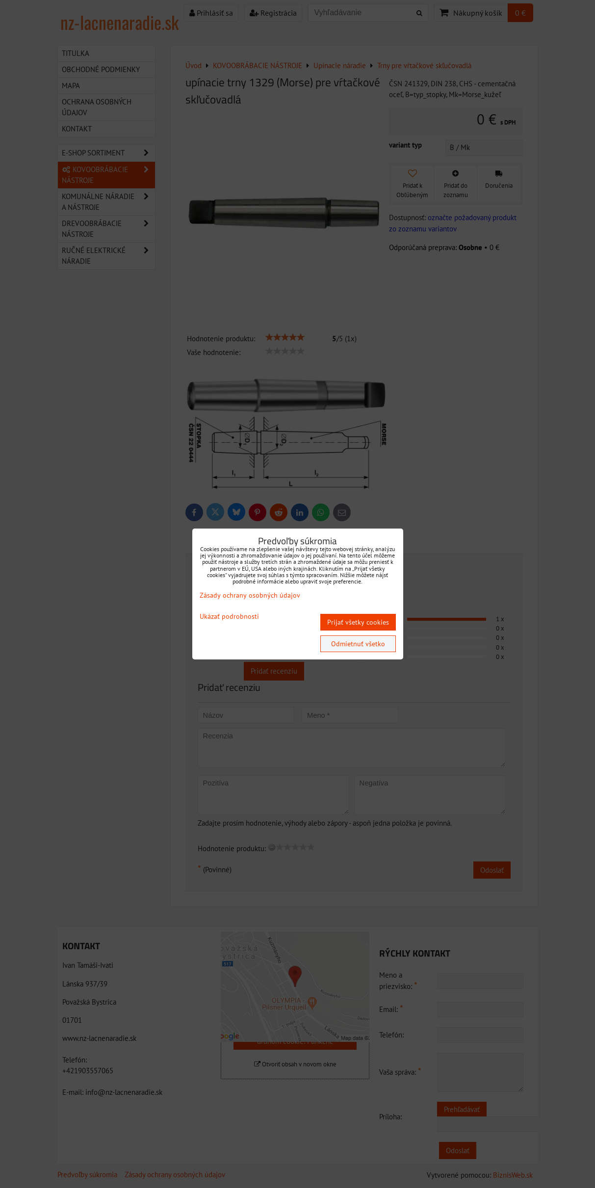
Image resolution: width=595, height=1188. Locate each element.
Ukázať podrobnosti (229, 616)
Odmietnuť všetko (358, 643)
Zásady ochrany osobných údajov (250, 595)
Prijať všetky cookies (358, 622)
